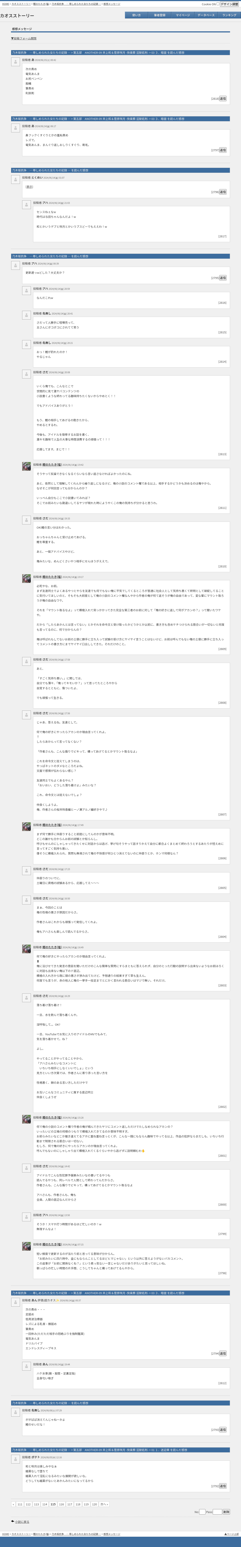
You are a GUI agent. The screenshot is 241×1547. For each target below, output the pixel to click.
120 (94, 1504)
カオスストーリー (21, 3)
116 (61, 1504)
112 (28, 1504)
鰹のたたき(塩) (41, 3)
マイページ (183, 15)
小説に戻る (22, 1522)
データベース (206, 15)
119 (86, 1504)
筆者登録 (159, 15)
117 (69, 1504)
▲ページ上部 (231, 1534)
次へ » (104, 1504)
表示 (29, 187)
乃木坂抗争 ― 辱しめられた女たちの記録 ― (76, 3)
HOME (5, 3)
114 (44, 1504)
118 (78, 1504)
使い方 (136, 15)
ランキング (229, 15)
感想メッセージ (111, 3)
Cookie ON (210, 4)
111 (20, 1504)
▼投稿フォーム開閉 (24, 38)
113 (36, 1504)
